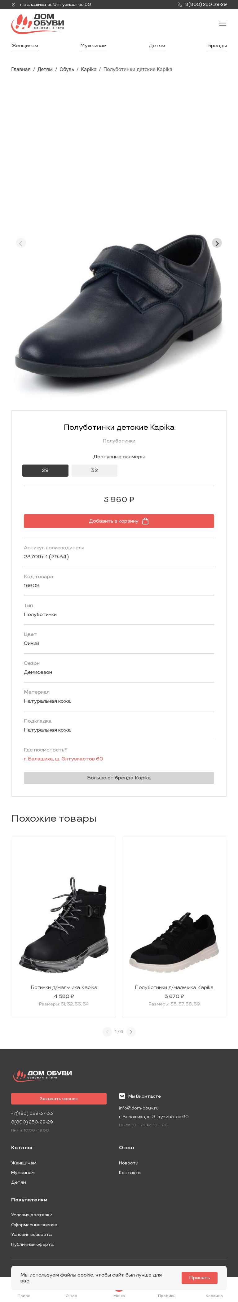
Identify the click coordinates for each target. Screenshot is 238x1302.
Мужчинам (93, 46)
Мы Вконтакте (140, 1096)
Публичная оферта (32, 1244)
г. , (51, 4)
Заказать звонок (59, 1098)
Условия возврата (31, 1234)
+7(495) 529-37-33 (32, 1113)
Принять (199, 1278)
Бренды (217, 46)
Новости (129, 1163)
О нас (126, 1148)
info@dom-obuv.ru (139, 1108)
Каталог (22, 1148)
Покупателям (29, 1200)
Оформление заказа (34, 1225)
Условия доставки (31, 1215)
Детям (157, 46)
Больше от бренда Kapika (119, 778)
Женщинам (24, 46)
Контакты (130, 1172)
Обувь (67, 69)
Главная (21, 69)
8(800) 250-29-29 (32, 1122)
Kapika (88, 69)
